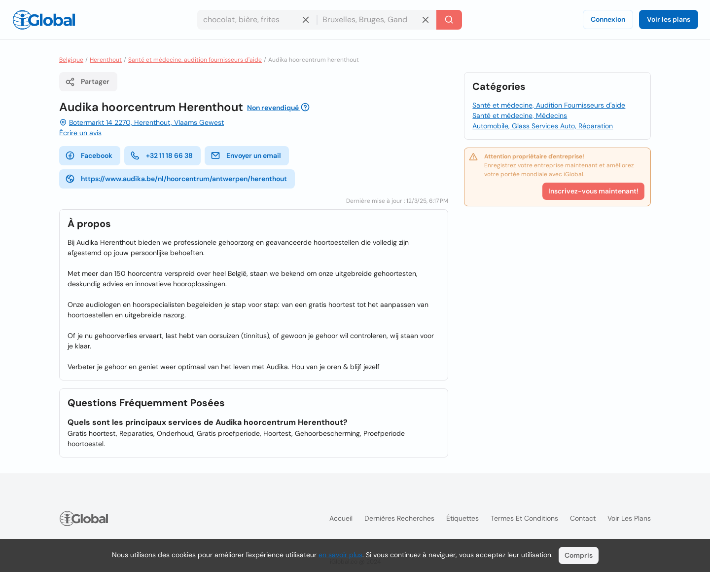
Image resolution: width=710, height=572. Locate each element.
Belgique (71, 60)
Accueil (341, 518)
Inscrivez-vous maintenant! (593, 191)
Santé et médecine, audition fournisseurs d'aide (195, 60)
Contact (583, 518)
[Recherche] (449, 20)
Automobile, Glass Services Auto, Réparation (542, 125)
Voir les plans (668, 19)
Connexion (608, 19)
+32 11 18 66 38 (161, 155)
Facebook (88, 155)
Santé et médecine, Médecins (519, 115)
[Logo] (44, 20)
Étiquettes (462, 518)
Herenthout (106, 60)
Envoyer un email (246, 155)
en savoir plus (340, 554)
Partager (87, 82)
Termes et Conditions (524, 518)
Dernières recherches (399, 518)
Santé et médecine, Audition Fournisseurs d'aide (548, 105)
